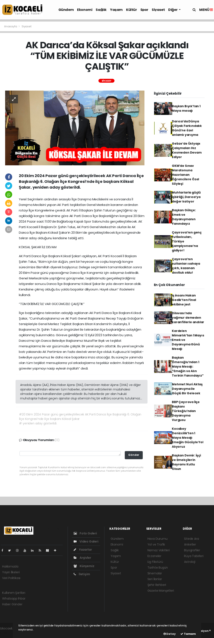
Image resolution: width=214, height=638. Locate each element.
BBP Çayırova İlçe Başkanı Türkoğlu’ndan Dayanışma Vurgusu (186, 411)
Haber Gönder (12, 604)
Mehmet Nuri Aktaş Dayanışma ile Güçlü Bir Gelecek (187, 388)
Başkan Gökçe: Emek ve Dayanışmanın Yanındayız (184, 217)
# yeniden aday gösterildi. (38, 423)
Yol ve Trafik (156, 544)
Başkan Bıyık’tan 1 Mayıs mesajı (186, 108)
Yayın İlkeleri (10, 572)
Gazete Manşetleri (160, 590)
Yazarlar (83, 549)
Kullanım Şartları (13, 593)
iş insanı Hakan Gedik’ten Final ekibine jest (184, 300)
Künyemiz (84, 566)
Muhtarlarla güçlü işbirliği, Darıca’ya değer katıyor (186, 197)
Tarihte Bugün (157, 567)
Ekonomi (84, 9)
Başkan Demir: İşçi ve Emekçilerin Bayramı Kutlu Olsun (186, 462)
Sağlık (101, 9)
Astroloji (189, 562)
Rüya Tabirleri (193, 556)
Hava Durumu (157, 539)
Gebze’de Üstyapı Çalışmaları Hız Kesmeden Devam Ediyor (186, 150)
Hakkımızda (10, 566)
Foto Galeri (85, 533)
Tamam (188, 634)
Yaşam (116, 9)
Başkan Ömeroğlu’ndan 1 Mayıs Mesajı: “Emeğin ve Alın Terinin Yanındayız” (188, 366)
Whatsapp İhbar (13, 598)
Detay (169, 634)
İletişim (82, 574)
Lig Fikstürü (155, 562)
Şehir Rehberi (156, 585)
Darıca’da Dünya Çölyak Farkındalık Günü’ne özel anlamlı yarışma (187, 128)
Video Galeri (86, 541)
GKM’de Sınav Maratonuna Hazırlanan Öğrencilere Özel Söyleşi (185, 175)
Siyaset (158, 9)
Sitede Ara (191, 539)
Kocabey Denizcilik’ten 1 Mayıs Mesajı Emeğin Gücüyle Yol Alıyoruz (187, 438)
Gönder (133, 455)
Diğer (173, 9)
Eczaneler (154, 556)
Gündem (66, 9)
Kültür (131, 9)
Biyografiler (192, 550)
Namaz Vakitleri (158, 550)
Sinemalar (154, 573)
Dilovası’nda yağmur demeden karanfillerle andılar (188, 317)
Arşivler (82, 558)
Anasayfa (11, 26)
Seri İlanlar (154, 579)
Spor (144, 9)
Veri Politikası (11, 578)
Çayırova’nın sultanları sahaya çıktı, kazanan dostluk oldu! (186, 266)
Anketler (190, 544)
